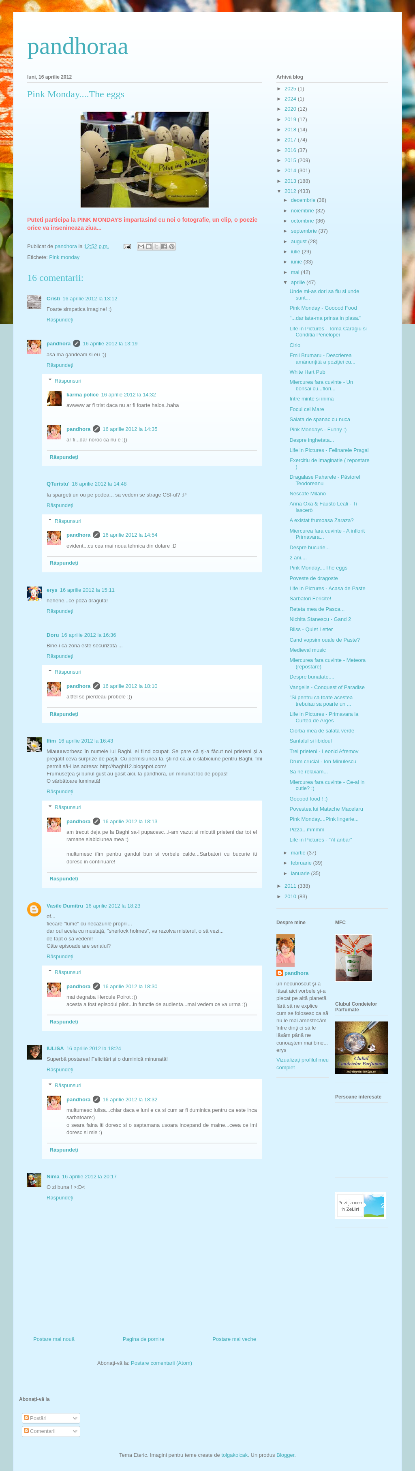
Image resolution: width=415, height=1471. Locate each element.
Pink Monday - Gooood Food (323, 308)
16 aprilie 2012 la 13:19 (110, 343)
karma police (82, 395)
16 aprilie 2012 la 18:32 (130, 1099)
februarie (302, 863)
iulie (296, 251)
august (299, 241)
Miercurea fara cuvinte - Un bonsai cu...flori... (321, 385)
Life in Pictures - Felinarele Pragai (328, 450)
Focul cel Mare (306, 409)
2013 (291, 181)
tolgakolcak (234, 1455)
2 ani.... (298, 558)
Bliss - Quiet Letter (311, 629)
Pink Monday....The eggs (318, 568)
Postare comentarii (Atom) (161, 1363)
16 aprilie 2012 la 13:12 (89, 298)
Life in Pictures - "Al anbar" (320, 840)
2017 (291, 140)
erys (52, 590)
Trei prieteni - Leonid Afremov (323, 751)
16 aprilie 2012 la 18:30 (130, 986)
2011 (291, 886)
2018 (291, 129)
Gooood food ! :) (308, 799)
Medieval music (307, 650)
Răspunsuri (68, 380)
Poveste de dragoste (313, 578)
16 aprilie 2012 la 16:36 (88, 635)
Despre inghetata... (311, 440)
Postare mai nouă (54, 1339)
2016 (291, 150)
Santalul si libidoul (310, 741)
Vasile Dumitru (65, 906)
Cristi (53, 298)
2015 (291, 160)
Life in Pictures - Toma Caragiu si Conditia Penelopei (328, 331)
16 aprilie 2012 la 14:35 (130, 429)
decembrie (304, 200)
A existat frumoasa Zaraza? (321, 520)
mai (296, 272)
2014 (291, 170)
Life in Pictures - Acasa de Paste (327, 588)
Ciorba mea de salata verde (321, 731)
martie (299, 853)
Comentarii (40, 1431)
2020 (291, 109)
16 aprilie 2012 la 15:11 (87, 590)
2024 (291, 99)
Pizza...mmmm (306, 830)
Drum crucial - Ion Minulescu (322, 761)
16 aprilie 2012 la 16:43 (85, 741)
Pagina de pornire (144, 1339)
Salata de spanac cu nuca (319, 419)
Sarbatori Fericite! (310, 598)
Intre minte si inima (311, 399)
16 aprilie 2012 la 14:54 (130, 535)
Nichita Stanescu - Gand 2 (320, 619)
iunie (297, 262)
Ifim (51, 741)
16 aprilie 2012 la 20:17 (89, 1176)
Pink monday (64, 257)
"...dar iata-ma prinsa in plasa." (325, 318)
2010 (291, 896)
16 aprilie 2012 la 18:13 (130, 821)
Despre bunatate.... (311, 677)
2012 (291, 191)
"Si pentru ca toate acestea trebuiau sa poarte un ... (321, 700)
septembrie (305, 231)
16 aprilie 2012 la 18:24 (93, 1048)
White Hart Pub (307, 372)
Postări (35, 1418)
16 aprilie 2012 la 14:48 (99, 484)
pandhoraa (77, 45)
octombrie (303, 221)
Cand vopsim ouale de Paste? (324, 640)
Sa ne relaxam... (308, 772)
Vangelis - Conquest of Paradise (326, 687)
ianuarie (301, 873)
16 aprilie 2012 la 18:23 (113, 906)
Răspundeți (60, 320)
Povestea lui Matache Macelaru (326, 809)
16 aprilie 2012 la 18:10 (130, 686)
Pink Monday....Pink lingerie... (323, 819)
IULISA (55, 1048)
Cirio (294, 345)
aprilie (298, 282)
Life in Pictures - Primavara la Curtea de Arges (323, 717)
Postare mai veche (234, 1339)
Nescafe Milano (307, 493)
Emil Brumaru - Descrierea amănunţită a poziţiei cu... (322, 358)
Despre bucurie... (309, 547)
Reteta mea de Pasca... (316, 609)
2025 (291, 89)
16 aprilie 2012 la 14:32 (128, 395)
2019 (291, 119)
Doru (53, 635)
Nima (53, 1176)
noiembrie (303, 211)
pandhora (59, 343)
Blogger (285, 1455)
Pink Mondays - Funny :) (318, 429)
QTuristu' (58, 484)
